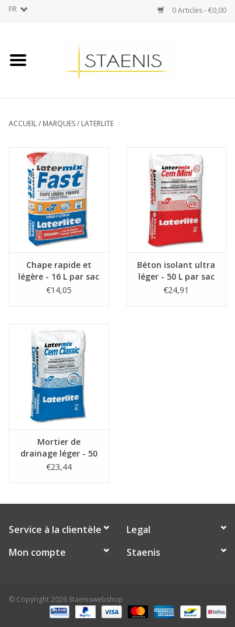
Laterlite (97, 123)
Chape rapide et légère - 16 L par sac (58, 270)
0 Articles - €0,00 (191, 10)
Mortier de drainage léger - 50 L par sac (58, 447)
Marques (59, 123)
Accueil (23, 123)
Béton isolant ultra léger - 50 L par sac (176, 270)
